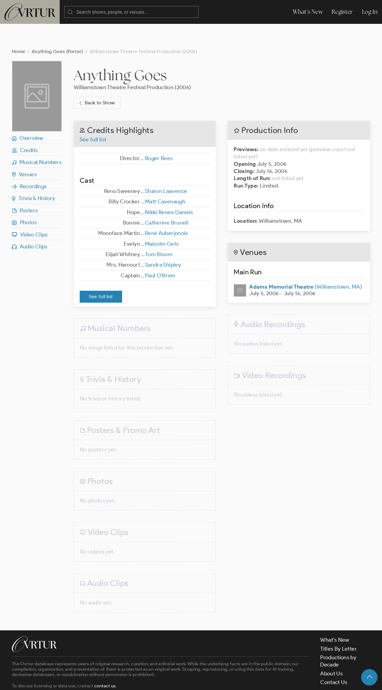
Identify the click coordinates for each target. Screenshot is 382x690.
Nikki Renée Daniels (169, 188)
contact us (105, 662)
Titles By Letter (338, 625)
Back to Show (96, 79)
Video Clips (30, 211)
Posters (25, 186)
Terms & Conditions (108, 680)
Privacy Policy (152, 680)
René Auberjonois (166, 209)
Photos (24, 198)
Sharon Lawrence (166, 167)
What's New (308, 12)
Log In (370, 12)
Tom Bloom (158, 230)
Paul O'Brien (160, 251)
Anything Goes (120, 51)
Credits (25, 126)
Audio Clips (29, 222)
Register (342, 12)
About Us (331, 649)
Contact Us (333, 658)
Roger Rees (159, 134)
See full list (93, 115)
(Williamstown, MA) (305, 263)
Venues (24, 150)
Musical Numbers (36, 138)
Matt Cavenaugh (165, 177)
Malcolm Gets (161, 220)
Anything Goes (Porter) (57, 27)
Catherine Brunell (166, 199)
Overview (28, 114)
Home (18, 27)
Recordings (29, 162)
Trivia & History (33, 174)
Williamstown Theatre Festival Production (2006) (132, 63)
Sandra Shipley (163, 241)
